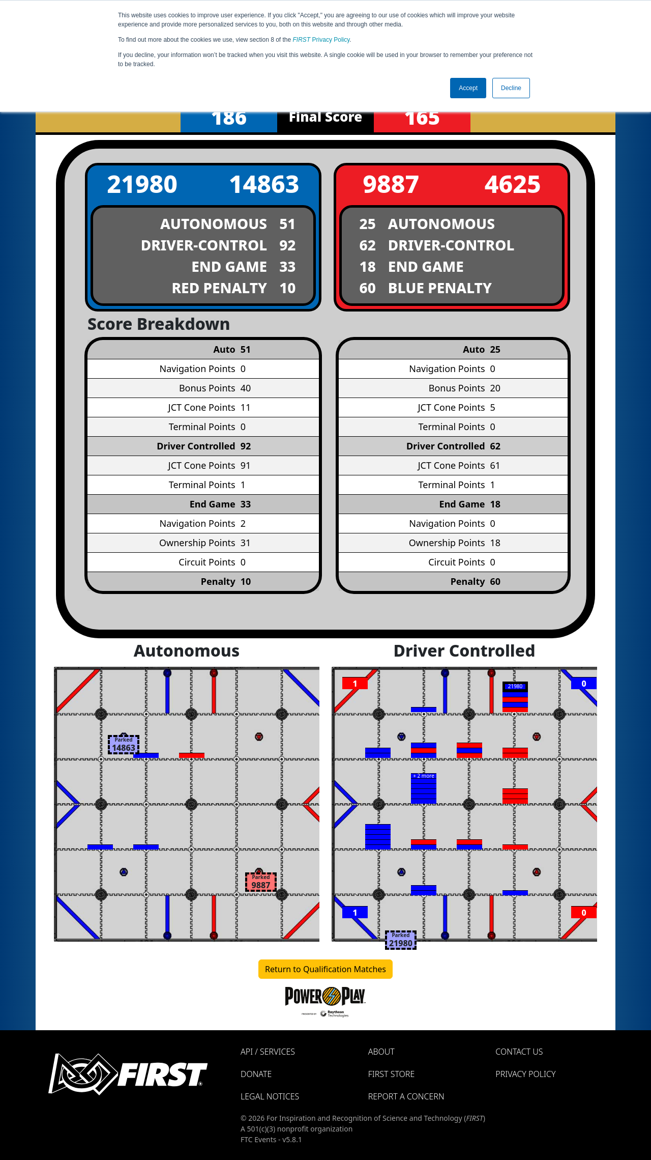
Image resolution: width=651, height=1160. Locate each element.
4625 (513, 183)
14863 (264, 183)
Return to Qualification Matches (325, 969)
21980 (142, 183)
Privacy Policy (321, 39)
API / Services (268, 1051)
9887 (391, 183)
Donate (256, 1074)
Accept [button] (468, 88)
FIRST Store (391, 1074)
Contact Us (519, 1051)
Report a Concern (406, 1096)
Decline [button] (511, 88)
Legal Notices (270, 1096)
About (381, 1051)
